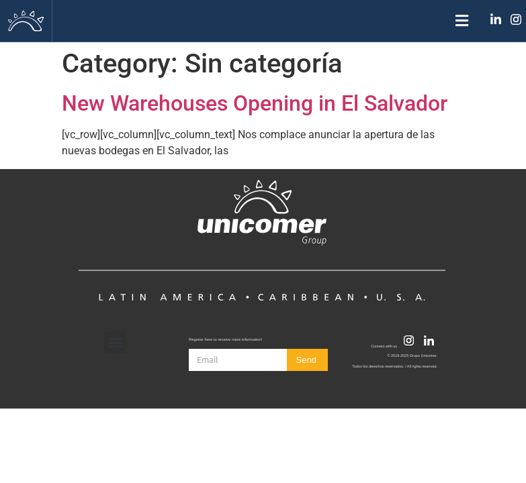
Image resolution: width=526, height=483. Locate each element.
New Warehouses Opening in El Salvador (254, 103)
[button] (262, 21)
